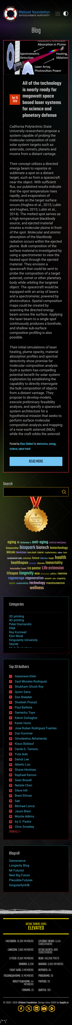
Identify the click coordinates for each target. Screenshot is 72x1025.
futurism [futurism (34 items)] (44, 558)
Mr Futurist (16, 870)
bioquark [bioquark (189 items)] (27, 547)
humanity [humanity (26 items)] (32, 563)
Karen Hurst (23, 723)
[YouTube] (44, 1008)
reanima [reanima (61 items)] (62, 573)
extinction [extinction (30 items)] (27, 558)
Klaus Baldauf (27, 444)
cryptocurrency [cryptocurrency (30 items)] (51, 553)
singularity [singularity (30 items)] (61, 579)
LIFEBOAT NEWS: (46, 941)
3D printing (16, 616)
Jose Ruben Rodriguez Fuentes (36, 728)
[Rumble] (52, 1008)
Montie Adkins (24, 816)
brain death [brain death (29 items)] (31, 553)
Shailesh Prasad (26, 702)
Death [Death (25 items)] (65, 553)
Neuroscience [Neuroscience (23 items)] (45, 574)
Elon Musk (16, 636)
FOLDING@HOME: (12, 975)
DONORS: (23, 964)
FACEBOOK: (11, 941)
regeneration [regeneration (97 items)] (34, 578)
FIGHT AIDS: (16, 970)
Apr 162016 (15, 99)
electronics (42, 444)
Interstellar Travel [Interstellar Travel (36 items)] (18, 568)
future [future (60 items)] (35, 558)
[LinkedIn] (36, 1008)
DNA (12, 628)
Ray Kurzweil (17, 632)
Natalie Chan (23, 785)
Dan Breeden (23, 697)
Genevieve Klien (25, 676)
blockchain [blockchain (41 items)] (21, 552)
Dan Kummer (24, 733)
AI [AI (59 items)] (18, 542)
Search (64, 491)
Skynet (13, 644)
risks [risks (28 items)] (54, 579)
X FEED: (13, 958)
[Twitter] (29, 1008)
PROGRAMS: (44, 975)
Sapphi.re (64, 1003)
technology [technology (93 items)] (37, 583)
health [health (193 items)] (60, 558)
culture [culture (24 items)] (60, 553)
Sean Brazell (23, 780)
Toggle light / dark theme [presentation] (65, 13)
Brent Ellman (23, 795)
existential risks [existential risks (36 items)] (14, 558)
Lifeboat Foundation (27, 1003)
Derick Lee (22, 759)
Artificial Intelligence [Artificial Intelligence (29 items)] (57, 543)
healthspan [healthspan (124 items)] (19, 563)
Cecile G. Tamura (26, 749)
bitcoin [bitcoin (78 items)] (11, 552)
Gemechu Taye (25, 712)
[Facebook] (21, 1008)
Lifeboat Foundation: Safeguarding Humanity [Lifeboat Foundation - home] (26, 13)
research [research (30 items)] (48, 579)
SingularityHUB (19, 885)
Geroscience (17, 861)
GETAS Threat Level (36, 927)
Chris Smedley (24, 827)
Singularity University (23, 640)
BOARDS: (42, 964)
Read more (36, 461)
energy (52, 444)
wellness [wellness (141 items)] (37, 588)
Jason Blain (23, 811)
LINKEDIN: (12, 949)
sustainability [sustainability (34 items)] (22, 583)
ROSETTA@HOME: (21, 981)
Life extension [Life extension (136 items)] (53, 568)
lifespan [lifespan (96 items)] (12, 573)
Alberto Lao (22, 764)
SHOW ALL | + (15, 831)
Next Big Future (19, 875)
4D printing (16, 620)
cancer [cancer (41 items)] (40, 552)
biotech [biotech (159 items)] (42, 547)
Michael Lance (25, 806)
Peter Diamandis (20, 624)
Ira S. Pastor (23, 821)
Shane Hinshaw (25, 769)
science (13, 449)
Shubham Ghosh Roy (29, 686)
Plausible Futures (20, 880)
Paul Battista (23, 707)
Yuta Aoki (21, 754)
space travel (24, 449)
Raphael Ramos (25, 775)
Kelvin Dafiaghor (26, 718)
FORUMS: (26, 990)
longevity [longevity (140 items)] (26, 573)
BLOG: (41, 958)
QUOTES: (42, 990)
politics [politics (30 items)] (53, 574)
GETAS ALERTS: (45, 949)
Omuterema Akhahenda (31, 738)
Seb (17, 801)
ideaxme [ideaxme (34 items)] (41, 563)
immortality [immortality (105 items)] (54, 563)
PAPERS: (42, 981)
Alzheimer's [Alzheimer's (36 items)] (25, 542)
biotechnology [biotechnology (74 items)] (59, 548)
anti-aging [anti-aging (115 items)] (40, 542)
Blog (36, 30)
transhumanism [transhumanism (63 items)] (55, 583)
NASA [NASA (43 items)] (37, 573)
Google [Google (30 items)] (51, 558)
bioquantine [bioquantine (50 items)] (12, 548)
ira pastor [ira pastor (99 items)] (34, 568)
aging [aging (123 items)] (11, 542)
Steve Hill (21, 790)
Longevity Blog (19, 865)
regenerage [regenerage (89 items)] (16, 578)
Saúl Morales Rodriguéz (31, 681)
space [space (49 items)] (12, 583)
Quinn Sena (23, 692)
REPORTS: (43, 970)
